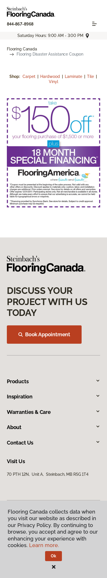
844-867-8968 (20, 24)
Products (53, 381)
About (53, 427)
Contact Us (53, 443)
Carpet (30, 76)
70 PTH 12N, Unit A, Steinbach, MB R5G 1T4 (47, 474)
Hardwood (50, 76)
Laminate (74, 76)
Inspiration (53, 397)
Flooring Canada (22, 49)
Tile (91, 76)
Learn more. (44, 545)
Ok (53, 556)
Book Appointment (44, 334)
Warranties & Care (53, 412)
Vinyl (53, 81)
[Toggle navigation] (94, 24)
